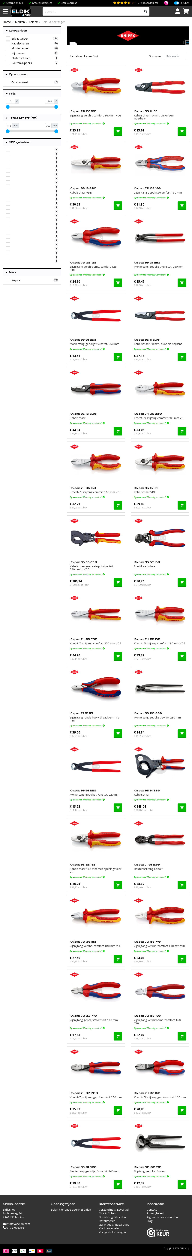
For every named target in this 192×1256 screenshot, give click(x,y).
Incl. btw (185, 3)
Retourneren (107, 1221)
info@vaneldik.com (16, 1224)
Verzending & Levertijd (114, 1209)
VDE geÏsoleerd (19, 142)
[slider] (8, 107)
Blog (150, 1221)
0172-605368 (13, 1227)
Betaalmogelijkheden (112, 1217)
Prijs (11, 93)
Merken (20, 22)
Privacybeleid (155, 1213)
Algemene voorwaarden (162, 1217)
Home (7, 22)
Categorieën (16, 30)
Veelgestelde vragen (112, 1232)
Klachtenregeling (109, 1228)
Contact (152, 1209)
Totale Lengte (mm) (21, 117)
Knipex (33, 22)
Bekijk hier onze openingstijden (71, 1209)
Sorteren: (155, 56)
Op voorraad (17, 74)
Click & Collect (107, 1213)
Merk (11, 272)
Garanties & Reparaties (114, 1224)
